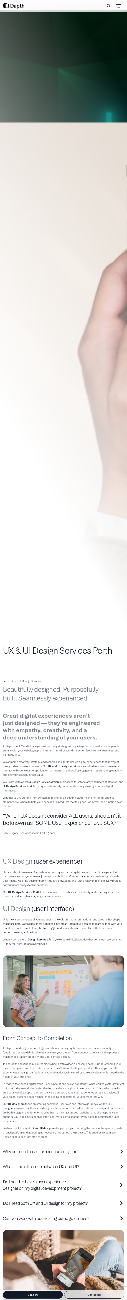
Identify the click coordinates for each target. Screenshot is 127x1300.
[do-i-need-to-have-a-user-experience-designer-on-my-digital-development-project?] (63, 1185)
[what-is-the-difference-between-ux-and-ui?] (63, 1166)
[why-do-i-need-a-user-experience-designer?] (63, 1151)
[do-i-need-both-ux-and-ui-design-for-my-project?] (63, 1203)
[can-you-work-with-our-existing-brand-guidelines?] (63, 1218)
